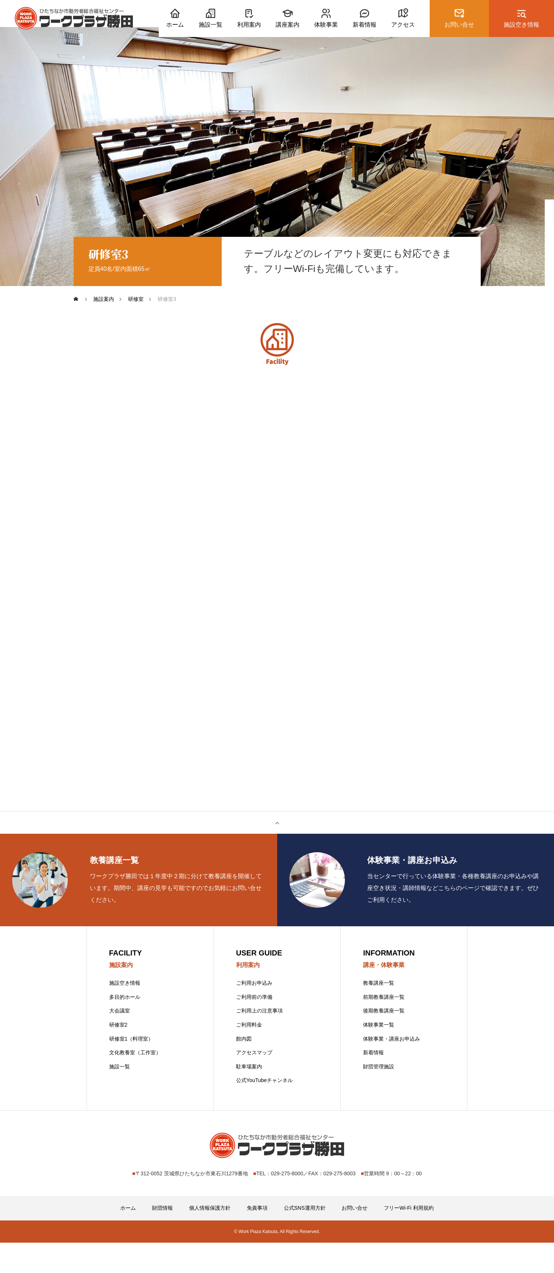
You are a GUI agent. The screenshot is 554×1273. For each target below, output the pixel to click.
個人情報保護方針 (210, 1238)
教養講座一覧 (378, 1013)
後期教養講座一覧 (383, 1041)
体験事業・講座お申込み (391, 1069)
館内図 (244, 1069)
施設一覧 (119, 1096)
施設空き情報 (124, 1013)
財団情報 (162, 1238)
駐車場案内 (249, 1096)
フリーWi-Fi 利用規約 (409, 1238)
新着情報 (373, 1083)
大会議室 (119, 1041)
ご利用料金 (249, 1055)
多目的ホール (124, 1027)
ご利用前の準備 (254, 1027)
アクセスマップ (254, 1083)
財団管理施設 (378, 1096)
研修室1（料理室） (131, 1069)
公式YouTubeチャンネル (264, 1111)
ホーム (128, 1238)
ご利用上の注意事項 (259, 1041)
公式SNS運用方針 (305, 1238)
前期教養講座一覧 (383, 1027)
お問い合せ (354, 1238)
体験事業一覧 (378, 1055)
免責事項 (257, 1238)
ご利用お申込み (254, 1013)
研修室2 (118, 1055)
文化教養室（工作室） (135, 1083)
